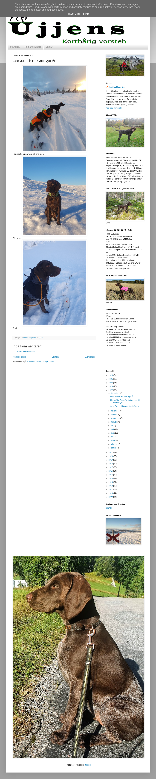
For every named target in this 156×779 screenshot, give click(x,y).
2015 (111, 475)
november (115, 411)
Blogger (87, 765)
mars (113, 440)
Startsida (15, 47)
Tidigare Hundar (32, 47)
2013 (111, 482)
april (113, 437)
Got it (86, 14)
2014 (111, 478)
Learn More (74, 14)
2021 (111, 452)
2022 (111, 390)
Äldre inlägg (90, 357)
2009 (111, 497)
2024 (111, 383)
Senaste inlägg (19, 357)
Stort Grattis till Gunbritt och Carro (124, 406)
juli (112, 426)
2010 (111, 493)
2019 (111, 460)
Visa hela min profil (113, 108)
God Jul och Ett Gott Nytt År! (122, 397)
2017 (111, 467)
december (115, 393)
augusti (114, 422)
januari (114, 448)
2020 (111, 456)
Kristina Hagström (117, 87)
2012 (111, 486)
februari (114, 444)
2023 (111, 386)
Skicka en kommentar (26, 351)
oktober (114, 415)
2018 (111, 464)
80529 (108, 508)
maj (112, 433)
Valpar (49, 47)
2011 (111, 489)
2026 (111, 375)
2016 (111, 471)
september (115, 418)
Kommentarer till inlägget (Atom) (40, 361)
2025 (111, 379)
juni (112, 429)
